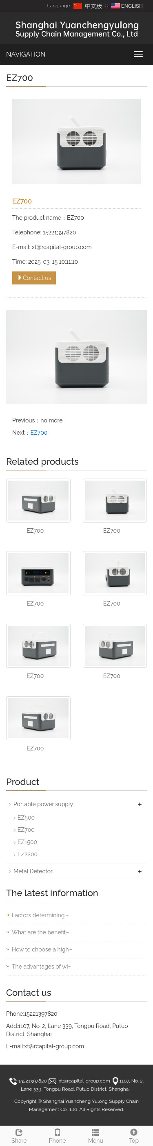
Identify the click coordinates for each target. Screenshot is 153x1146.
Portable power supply (43, 804)
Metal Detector (33, 871)
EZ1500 (27, 842)
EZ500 (26, 817)
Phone (57, 1135)
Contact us (34, 278)
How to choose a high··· (42, 949)
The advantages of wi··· (41, 966)
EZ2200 (28, 854)
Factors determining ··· (40, 915)
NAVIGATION (25, 54)
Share (19, 1135)
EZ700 (38, 432)
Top (134, 1135)
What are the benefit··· (40, 932)
